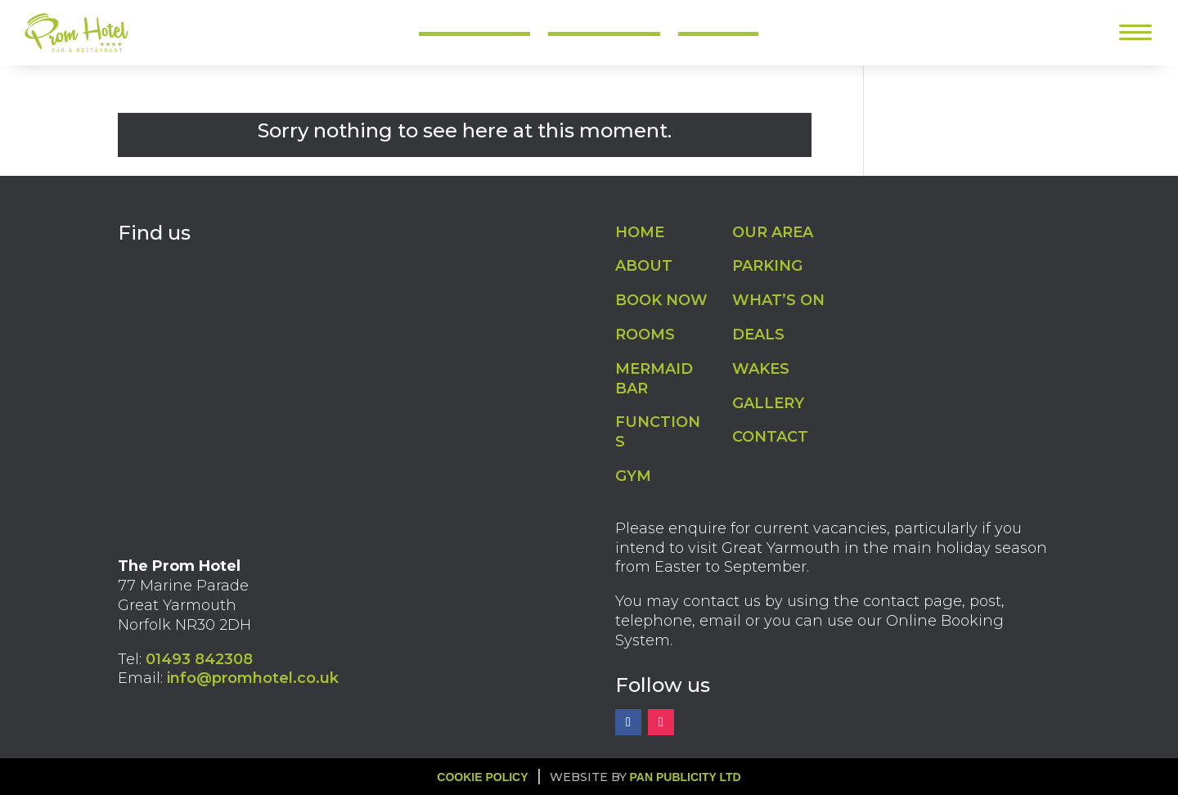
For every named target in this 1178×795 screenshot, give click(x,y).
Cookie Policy (482, 777)
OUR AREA (772, 232)
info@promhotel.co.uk (253, 678)
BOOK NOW (661, 300)
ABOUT (643, 266)
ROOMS (645, 335)
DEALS (758, 335)
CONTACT (770, 437)
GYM (633, 476)
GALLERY (768, 403)
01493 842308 (199, 659)
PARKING (767, 266)
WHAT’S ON (778, 300)
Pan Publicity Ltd (685, 777)
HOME (639, 232)
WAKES (760, 369)
